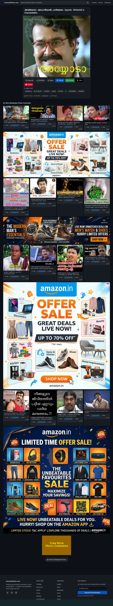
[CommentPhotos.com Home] (9, 2)
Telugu (59, 596)
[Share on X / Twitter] (79, 80)
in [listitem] (65, 91)
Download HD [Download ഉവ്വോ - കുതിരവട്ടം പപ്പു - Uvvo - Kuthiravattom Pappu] (14, 276)
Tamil (58, 593)
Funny (38, 593)
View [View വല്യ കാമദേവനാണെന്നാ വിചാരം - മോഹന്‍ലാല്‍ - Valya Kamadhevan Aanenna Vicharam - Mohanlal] (33, 271)
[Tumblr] (16, 592)
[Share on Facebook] (59, 80)
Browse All (39, 587)
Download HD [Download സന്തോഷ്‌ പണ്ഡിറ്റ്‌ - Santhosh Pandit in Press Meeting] (95, 415)
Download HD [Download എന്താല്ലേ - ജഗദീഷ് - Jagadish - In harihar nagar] (95, 127)
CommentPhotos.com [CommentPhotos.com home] (13, 581)
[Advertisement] (56, 602)
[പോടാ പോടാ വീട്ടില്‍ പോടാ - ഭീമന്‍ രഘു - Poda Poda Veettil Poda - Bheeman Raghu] (16, 401)
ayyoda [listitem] (54, 91)
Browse (101, 2)
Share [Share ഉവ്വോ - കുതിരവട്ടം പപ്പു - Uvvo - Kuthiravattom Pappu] (22, 276)
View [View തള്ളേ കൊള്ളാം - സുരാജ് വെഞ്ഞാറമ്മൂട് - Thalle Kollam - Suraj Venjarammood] (60, 419)
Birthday (38, 596)
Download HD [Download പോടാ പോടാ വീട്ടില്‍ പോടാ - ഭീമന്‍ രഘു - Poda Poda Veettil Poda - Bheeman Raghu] (14, 417)
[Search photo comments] (52, 2)
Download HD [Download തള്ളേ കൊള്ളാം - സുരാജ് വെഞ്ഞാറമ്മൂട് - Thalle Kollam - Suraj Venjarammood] (68, 419)
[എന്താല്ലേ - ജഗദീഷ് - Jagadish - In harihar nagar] (97, 113)
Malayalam (108, 2)
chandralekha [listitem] (72, 91)
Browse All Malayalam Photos (56, 559)
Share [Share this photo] (50, 80)
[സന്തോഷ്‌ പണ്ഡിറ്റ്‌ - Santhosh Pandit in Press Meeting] (97, 400)
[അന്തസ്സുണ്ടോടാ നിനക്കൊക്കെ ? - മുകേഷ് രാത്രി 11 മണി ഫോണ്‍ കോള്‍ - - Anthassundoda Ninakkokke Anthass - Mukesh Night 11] (43, 112)
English (59, 584)
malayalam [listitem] (81, 91)
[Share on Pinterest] (28, 84)
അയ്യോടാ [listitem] (28, 91)
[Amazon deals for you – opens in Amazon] (56, 230)
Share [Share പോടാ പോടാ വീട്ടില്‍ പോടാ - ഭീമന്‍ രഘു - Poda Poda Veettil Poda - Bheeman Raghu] (22, 417)
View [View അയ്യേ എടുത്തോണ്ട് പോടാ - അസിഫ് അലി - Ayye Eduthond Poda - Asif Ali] (33, 203)
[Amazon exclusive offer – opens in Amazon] (56, 480)
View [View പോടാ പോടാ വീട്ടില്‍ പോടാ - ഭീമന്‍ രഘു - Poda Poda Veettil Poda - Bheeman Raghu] (7, 417)
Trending (94, 2)
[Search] (88, 2)
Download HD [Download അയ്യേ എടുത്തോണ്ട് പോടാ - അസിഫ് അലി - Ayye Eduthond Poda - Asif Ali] (41, 203)
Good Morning (40, 599)
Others (59, 599)
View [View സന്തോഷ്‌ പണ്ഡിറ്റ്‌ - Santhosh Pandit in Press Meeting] (87, 415)
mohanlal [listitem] (60, 91)
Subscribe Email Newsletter (92, 592)
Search (38, 590)
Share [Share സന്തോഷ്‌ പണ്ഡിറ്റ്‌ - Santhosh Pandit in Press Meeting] (103, 415)
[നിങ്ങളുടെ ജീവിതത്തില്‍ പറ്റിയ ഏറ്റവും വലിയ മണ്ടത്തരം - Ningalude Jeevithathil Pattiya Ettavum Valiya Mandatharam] (43, 403)
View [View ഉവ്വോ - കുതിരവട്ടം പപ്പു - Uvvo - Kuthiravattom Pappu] (7, 276)
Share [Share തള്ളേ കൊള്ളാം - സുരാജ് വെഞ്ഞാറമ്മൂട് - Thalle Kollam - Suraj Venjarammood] (76, 419)
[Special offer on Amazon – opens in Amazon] (56, 154)
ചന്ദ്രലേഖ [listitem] (46, 91)
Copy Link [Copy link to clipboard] (29, 80)
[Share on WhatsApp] (70, 80)
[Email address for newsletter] (92, 588)
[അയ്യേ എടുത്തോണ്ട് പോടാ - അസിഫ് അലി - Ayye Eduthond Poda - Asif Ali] (43, 188)
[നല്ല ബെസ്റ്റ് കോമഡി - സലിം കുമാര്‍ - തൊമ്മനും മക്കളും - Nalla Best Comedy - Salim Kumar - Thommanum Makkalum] (97, 250)
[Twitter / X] (11, 592)
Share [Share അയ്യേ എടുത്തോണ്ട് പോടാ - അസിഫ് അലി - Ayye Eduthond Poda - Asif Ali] (49, 203)
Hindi (58, 587)
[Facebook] (7, 592)
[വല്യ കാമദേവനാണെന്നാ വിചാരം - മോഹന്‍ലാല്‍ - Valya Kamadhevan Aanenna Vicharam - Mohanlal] (43, 255)
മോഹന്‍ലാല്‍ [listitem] (37, 91)
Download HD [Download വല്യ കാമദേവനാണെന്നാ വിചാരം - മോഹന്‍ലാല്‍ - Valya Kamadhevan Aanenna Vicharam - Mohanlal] (41, 271)
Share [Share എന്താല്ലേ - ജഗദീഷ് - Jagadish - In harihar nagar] (103, 127)
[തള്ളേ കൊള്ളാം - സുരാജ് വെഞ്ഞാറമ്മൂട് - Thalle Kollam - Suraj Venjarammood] (70, 401)
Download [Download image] (40, 80)
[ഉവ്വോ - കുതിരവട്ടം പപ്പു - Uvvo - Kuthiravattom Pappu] (16, 258)
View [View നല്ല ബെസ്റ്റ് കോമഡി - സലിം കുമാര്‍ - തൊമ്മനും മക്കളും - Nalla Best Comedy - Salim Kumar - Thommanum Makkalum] (87, 261)
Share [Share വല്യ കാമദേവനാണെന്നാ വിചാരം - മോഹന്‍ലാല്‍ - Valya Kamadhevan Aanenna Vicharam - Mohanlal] (49, 271)
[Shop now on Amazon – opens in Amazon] (56, 335)
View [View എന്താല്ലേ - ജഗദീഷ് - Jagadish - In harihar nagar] (87, 127)
